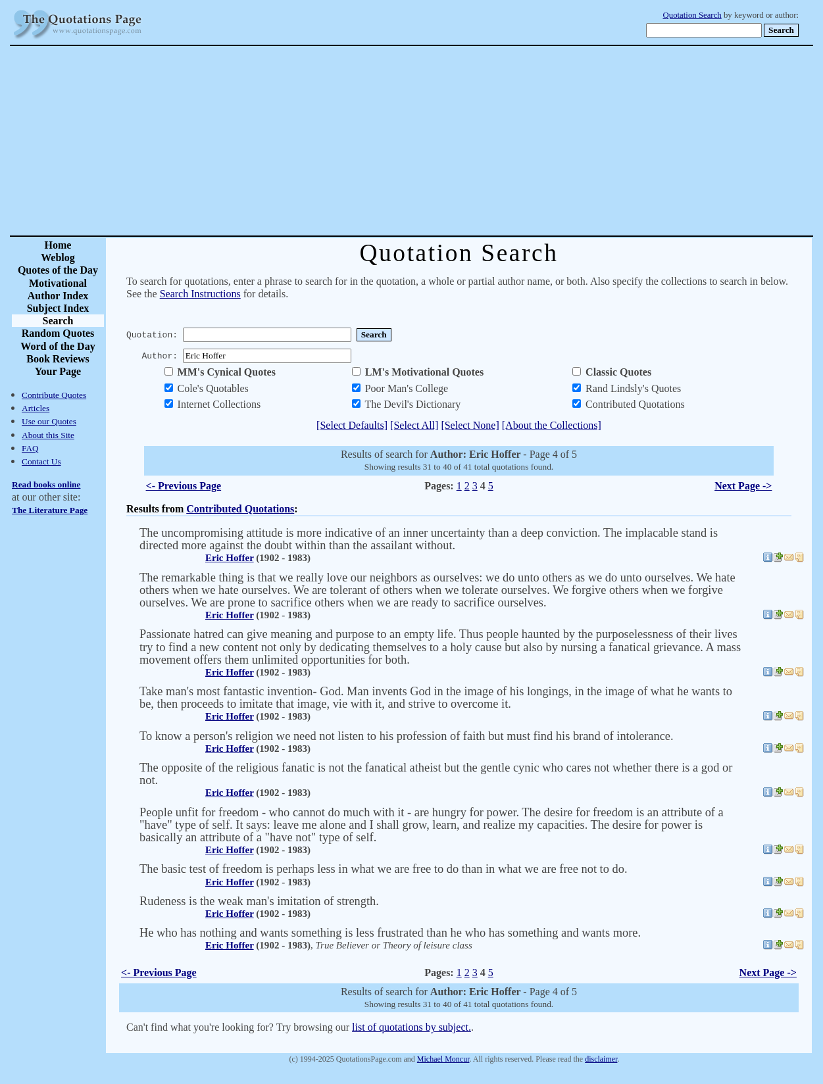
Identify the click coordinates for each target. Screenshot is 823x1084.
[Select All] (414, 425)
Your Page (58, 371)
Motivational (58, 283)
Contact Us (41, 461)
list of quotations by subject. (411, 1027)
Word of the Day (57, 346)
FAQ (30, 448)
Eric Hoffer (229, 558)
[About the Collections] (551, 425)
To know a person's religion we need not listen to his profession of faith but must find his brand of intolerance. (406, 736)
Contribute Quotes (54, 395)
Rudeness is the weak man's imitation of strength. (259, 901)
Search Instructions (200, 293)
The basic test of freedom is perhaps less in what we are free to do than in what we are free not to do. (383, 868)
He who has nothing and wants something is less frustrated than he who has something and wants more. (390, 932)
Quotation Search (692, 15)
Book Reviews (57, 358)
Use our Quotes (49, 421)
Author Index (58, 295)
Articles (35, 408)
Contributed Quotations (240, 508)
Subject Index (58, 308)
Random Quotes (58, 333)
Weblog (58, 257)
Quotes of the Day (58, 270)
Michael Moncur (443, 1059)
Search (58, 320)
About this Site (48, 435)
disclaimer (601, 1059)
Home (58, 245)
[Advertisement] (458, 141)
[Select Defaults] (351, 425)
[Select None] (470, 425)
